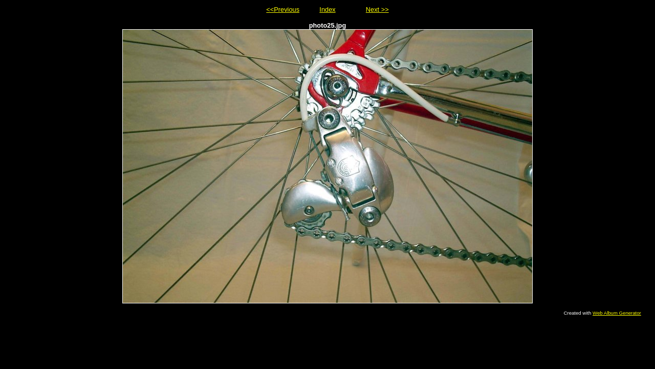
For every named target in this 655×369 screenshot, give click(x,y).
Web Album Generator (617, 313)
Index (327, 9)
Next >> (377, 9)
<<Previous (282, 9)
